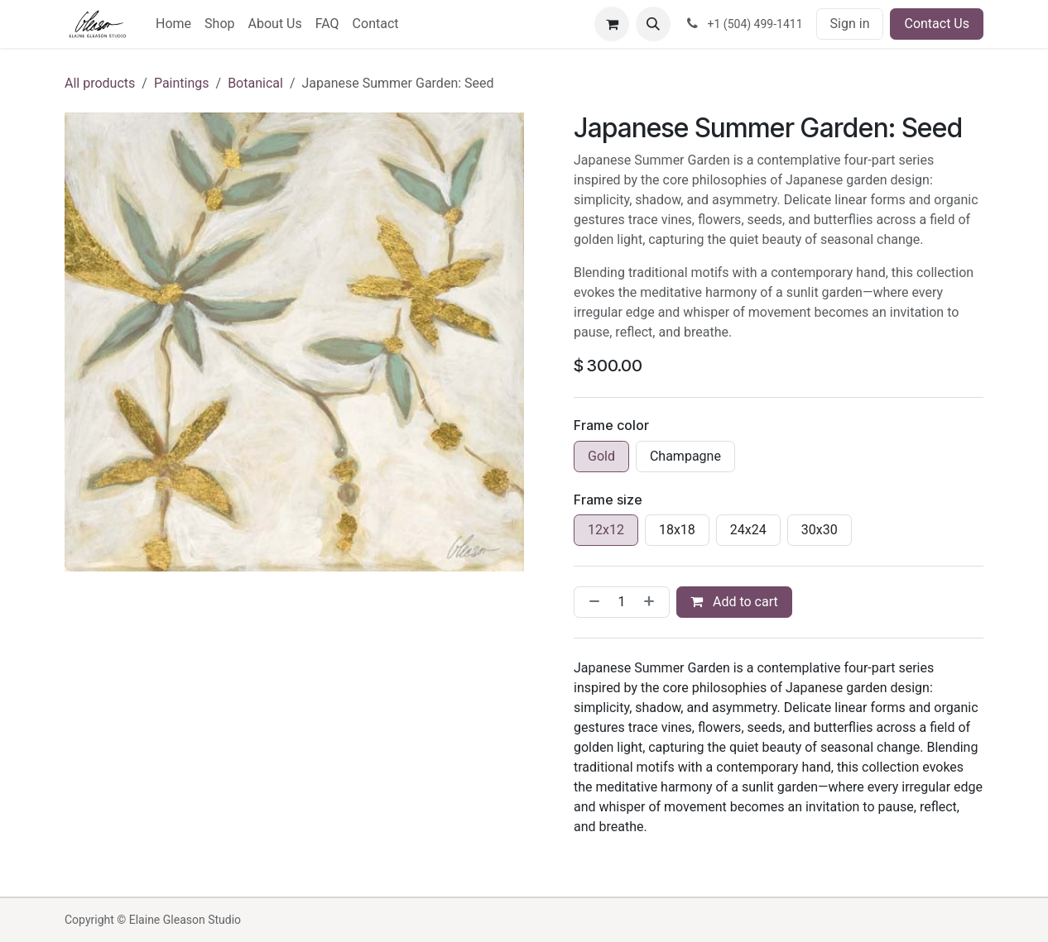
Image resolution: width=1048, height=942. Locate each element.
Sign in (850, 23)
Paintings (181, 83)
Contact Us (936, 23)
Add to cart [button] (734, 602)
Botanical (255, 83)
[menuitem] (173, 24)
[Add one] (652, 602)
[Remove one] (591, 602)
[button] (653, 24)
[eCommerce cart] (611, 24)
